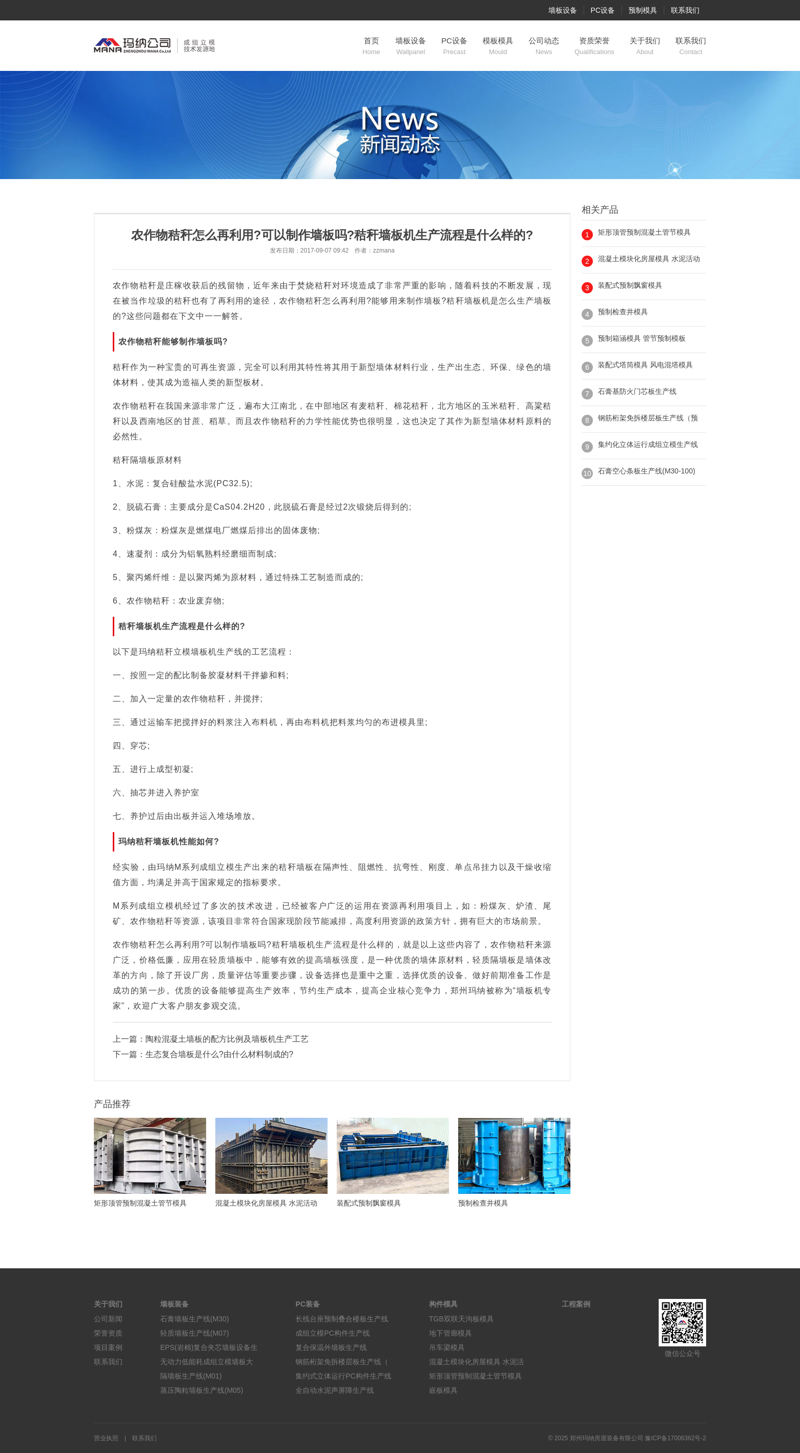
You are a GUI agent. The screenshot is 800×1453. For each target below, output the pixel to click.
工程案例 (576, 1304)
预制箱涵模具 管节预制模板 (642, 338)
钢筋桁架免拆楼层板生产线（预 (648, 418)
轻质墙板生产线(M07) (194, 1333)
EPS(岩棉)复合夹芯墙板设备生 (209, 1347)
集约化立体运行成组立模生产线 (648, 444)
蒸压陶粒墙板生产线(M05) (201, 1390)
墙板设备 (562, 10)
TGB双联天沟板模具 (461, 1319)
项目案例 (108, 1347)
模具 (407, 722)
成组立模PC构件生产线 (332, 1333)
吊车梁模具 (447, 1347)
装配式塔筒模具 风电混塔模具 (645, 365)
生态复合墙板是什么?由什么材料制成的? (219, 1054)
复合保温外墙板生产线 (331, 1347)
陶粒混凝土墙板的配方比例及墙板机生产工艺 (227, 1039)
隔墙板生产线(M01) (191, 1376)
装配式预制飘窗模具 (630, 285)
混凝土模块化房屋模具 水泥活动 (649, 259)
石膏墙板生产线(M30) (194, 1319)
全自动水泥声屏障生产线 (334, 1390)
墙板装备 (174, 1304)
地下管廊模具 (450, 1333)
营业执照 (106, 1438)
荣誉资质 (108, 1333)
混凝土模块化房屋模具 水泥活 (476, 1362)
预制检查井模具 (623, 312)
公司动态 (544, 46)
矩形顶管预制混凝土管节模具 (644, 232)
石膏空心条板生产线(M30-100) (646, 471)
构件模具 (443, 1304)
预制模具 (643, 10)
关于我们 (645, 46)
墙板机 (477, 300)
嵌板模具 (443, 1390)
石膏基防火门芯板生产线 (637, 391)
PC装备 (307, 1304)
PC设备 (603, 10)
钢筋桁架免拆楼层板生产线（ (341, 1362)
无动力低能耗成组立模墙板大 (206, 1362)
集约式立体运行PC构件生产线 (343, 1376)
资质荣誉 (594, 46)
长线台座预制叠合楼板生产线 (341, 1319)
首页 (371, 46)
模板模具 (498, 46)
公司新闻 (108, 1319)
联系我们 (685, 10)
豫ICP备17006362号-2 (675, 1438)
